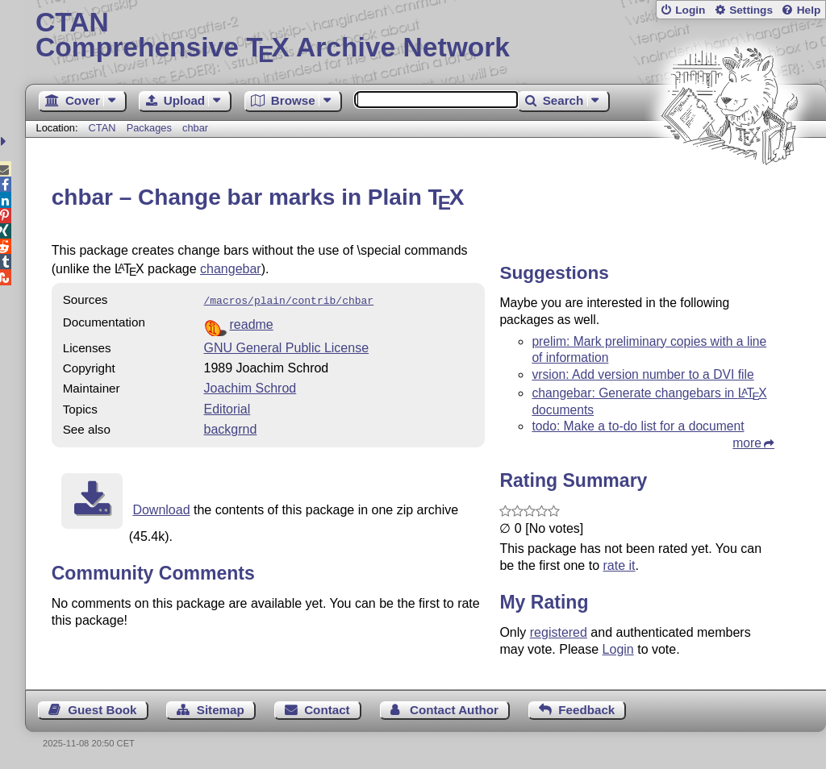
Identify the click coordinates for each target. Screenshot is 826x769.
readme (251, 323)
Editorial (227, 407)
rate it (619, 565)
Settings (751, 10)
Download (161, 508)
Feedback (586, 710)
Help (809, 10)
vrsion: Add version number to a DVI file (642, 374)
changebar (230, 269)
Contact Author (454, 710)
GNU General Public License (286, 346)
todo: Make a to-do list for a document (638, 426)
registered (558, 632)
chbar (195, 128)
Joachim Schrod (250, 386)
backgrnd (230, 427)
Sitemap (220, 710)
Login (690, 10)
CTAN (102, 128)
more (746, 443)
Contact (327, 710)
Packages (151, 128)
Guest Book (102, 710)
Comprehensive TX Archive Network (425, 36)
